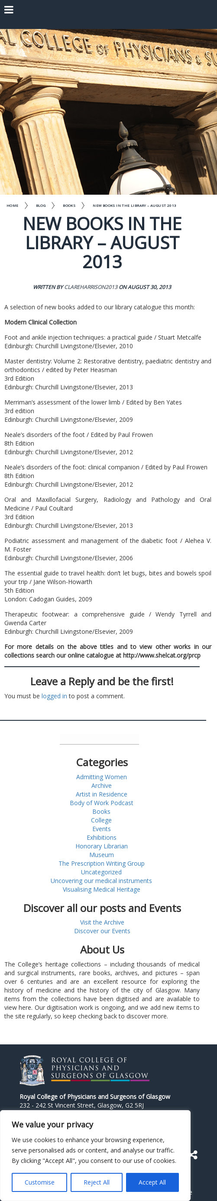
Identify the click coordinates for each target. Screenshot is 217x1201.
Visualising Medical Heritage (101, 889)
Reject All (97, 1182)
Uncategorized (101, 872)
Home (12, 205)
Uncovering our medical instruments (101, 881)
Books (69, 205)
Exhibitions (102, 837)
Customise (40, 1182)
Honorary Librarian (101, 846)
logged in (54, 696)
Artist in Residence (101, 794)
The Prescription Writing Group (101, 863)
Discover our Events (102, 931)
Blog (41, 205)
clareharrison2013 (90, 287)
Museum (101, 855)
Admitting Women (101, 777)
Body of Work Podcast (101, 803)
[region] (95, 1155)
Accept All (152, 1182)
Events (101, 829)
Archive (101, 785)
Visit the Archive (102, 922)
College (101, 820)
